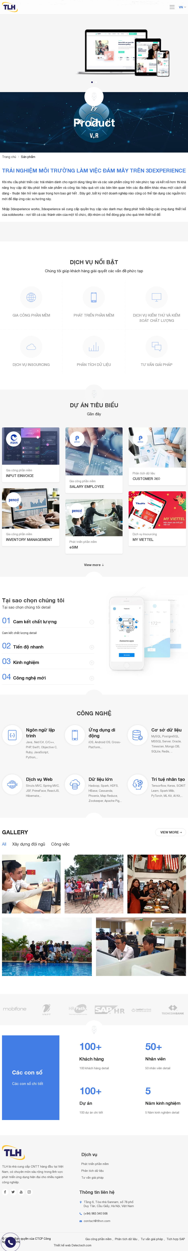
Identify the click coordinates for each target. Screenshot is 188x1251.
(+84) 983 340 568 (95, 1213)
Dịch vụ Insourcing (31, 364)
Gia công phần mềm (31, 315)
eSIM (73, 547)
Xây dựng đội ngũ (28, 844)
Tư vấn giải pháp (157, 364)
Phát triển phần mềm (94, 315)
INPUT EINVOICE (20, 475)
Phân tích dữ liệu (94, 364)
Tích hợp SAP (175, 1239)
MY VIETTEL (143, 539)
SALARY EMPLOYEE (86, 486)
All (4, 844)
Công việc (60, 844)
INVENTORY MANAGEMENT (29, 539)
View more (94, 565)
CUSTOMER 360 (146, 478)
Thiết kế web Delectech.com (72, 1245)
